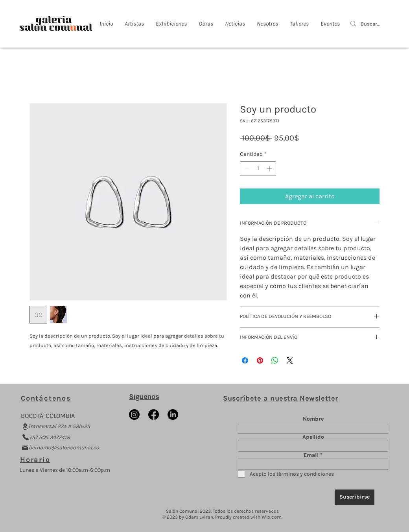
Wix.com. (272, 517)
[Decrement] (246, 168)
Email (311, 455)
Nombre (313, 419)
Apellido (313, 437)
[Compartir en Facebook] (245, 360)
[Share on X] (290, 360)
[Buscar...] (371, 24)
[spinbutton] (258, 168)
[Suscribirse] (354, 497)
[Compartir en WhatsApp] (275, 360)
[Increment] (270, 168)
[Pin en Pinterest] (260, 360)
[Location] (25, 426)
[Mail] (25, 448)
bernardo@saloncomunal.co (64, 447)
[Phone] (25, 437)
